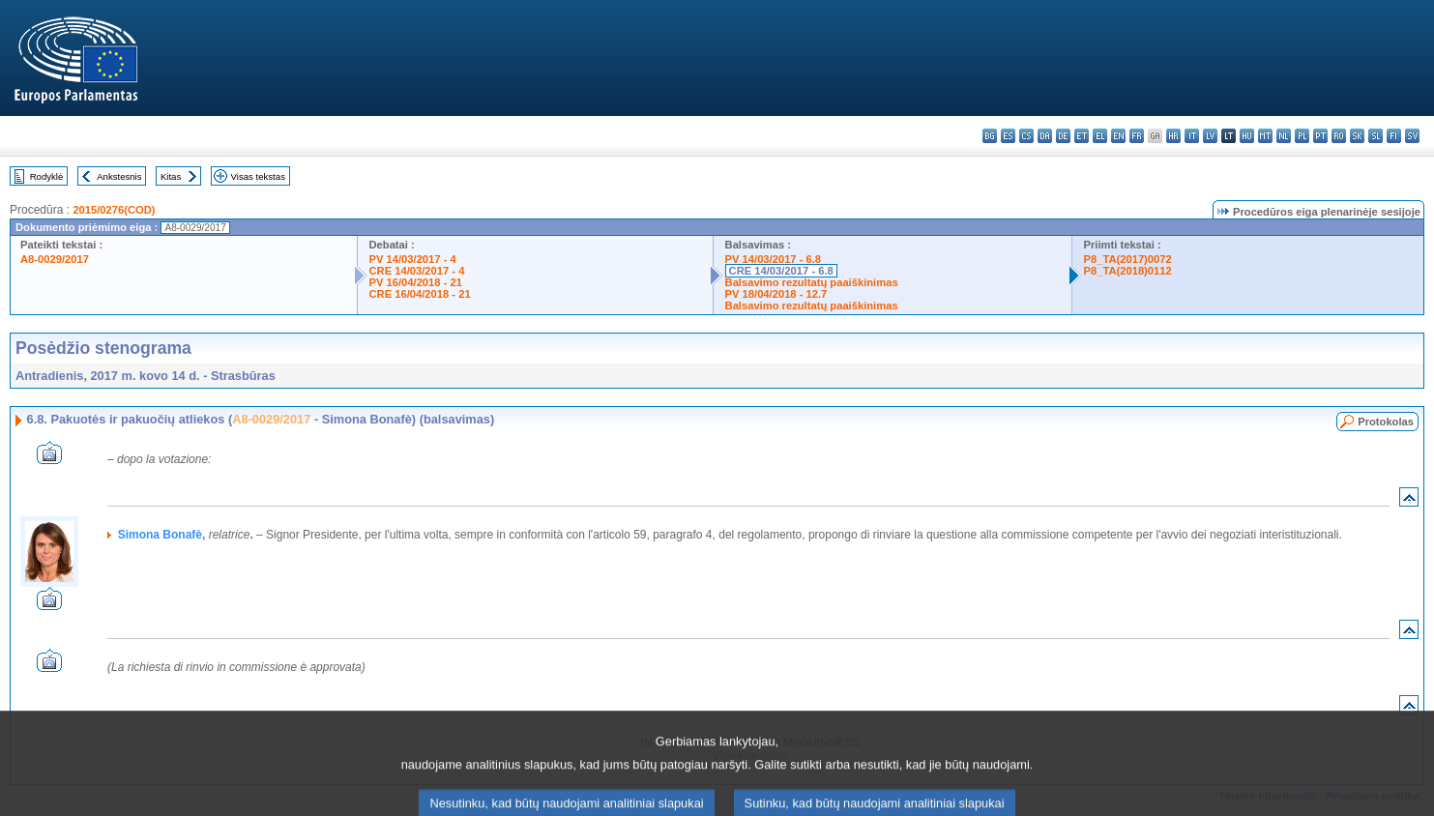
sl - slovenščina (1375, 136)
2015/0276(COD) (114, 210)
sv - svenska (1412, 136)
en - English (1118, 136)
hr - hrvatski (1173, 136)
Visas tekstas (258, 176)
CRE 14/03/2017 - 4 (417, 271)
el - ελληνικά (1100, 136)
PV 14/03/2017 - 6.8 (773, 259)
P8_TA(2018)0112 (1128, 271)
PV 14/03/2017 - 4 (412, 259)
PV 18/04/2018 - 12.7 (776, 294)
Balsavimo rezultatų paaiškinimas (811, 282)
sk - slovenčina (1357, 136)
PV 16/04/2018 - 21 (415, 282)
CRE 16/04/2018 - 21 (420, 294)
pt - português (1320, 136)
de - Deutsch (1063, 136)
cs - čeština (1026, 136)
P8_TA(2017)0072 (1128, 259)
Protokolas (1386, 421)
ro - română (1339, 136)
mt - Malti (1265, 136)
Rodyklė (47, 176)
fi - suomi (1394, 136)
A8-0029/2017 (54, 259)
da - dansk (1045, 136)
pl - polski (1302, 136)
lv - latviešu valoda (1210, 136)
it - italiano (1192, 136)
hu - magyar (1247, 136)
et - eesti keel (1081, 136)
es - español (1008, 136)
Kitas (171, 176)
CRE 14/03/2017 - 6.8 (781, 271)
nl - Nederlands (1283, 136)
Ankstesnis (119, 176)
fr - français (1136, 136)
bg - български (989, 136)
